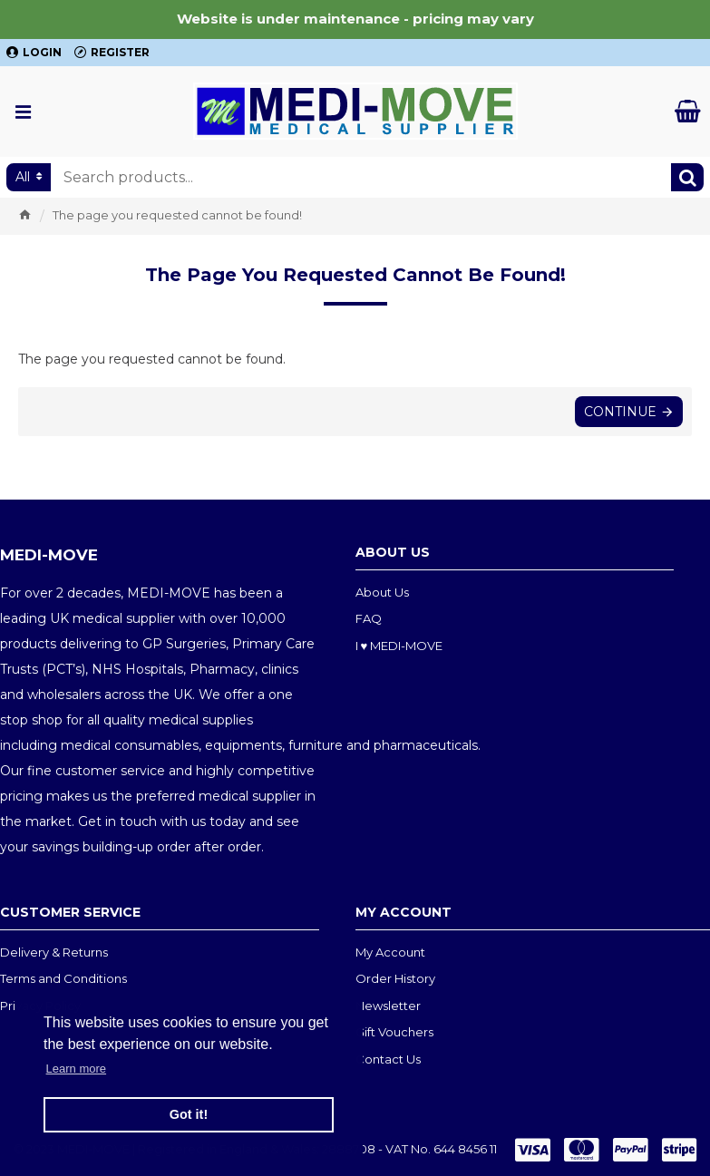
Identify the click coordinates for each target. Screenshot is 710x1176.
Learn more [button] (76, 1068)
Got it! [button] (189, 1114)
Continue (620, 411)
